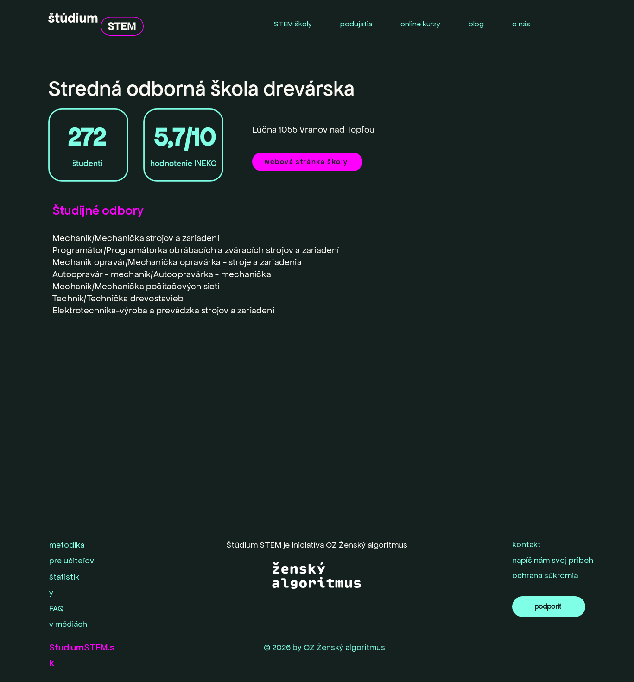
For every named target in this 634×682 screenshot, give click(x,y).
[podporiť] (548, 606)
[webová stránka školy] (307, 162)
